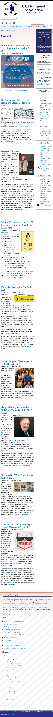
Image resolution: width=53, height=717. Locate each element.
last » (44, 171)
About (11, 26)
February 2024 (44, 158)
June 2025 (43, 154)
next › (47, 168)
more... (49, 138)
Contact (13, 29)
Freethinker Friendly (12, 692)
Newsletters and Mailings (14, 678)
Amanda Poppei (44, 191)
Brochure (9, 684)
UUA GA (4, 236)
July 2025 (42, 153)
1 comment (4, 352)
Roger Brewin (44, 181)
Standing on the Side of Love (12, 629)
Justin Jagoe (43, 183)
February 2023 (44, 164)
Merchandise (10, 700)
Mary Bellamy (44, 201)
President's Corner (10, 151)
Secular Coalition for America (12, 632)
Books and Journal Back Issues (15, 698)
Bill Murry (42, 203)
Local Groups (10, 688)
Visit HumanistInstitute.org (14, 90)
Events (44, 26)
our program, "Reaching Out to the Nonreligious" (9, 247)
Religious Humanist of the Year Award (17, 666)
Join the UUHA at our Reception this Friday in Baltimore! (45, 131)
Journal (9, 680)
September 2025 (44, 148)
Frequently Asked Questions (14, 664)
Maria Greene (44, 179)
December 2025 (44, 146)
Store (37, 26)
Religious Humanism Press (14, 682)
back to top (4, 711)
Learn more (6, 614)
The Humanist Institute (10, 624)
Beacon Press (8, 640)
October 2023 (44, 160)
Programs (29, 26)
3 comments (4, 213)
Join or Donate (24, 29)
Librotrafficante (14, 559)
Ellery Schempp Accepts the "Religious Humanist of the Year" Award (16, 410)
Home (2, 30)
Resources (5, 29)
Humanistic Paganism (10, 637)
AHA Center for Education (11, 645)
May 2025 (43, 157)
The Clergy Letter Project (11, 627)
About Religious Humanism (14, 662)
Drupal (11, 714)
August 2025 (43, 150)
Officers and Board (12, 668)
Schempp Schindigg (16, 277)
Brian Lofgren (23, 126)
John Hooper (43, 189)
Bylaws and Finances (12, 670)
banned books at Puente (13, 570)
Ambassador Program (13, 694)
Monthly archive (10, 30)
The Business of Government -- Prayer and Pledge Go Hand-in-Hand (16, 103)
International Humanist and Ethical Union (16, 635)
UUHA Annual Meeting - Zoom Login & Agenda (44, 114)
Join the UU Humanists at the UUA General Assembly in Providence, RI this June (17, 225)
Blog (8, 676)
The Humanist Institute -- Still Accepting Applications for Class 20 (16, 48)
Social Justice (10, 690)
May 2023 (43, 163)
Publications (19, 26)
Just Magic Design (47, 711)
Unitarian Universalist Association (14, 621)
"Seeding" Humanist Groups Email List (15, 648)
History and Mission (12, 660)
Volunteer (9, 672)
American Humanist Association (13, 643)
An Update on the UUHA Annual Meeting (45, 123)
